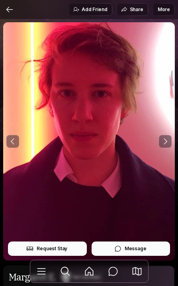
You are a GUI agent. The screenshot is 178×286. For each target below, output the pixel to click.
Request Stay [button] (46, 248)
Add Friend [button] (90, 9)
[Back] (9, 9)
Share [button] (132, 9)
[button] (137, 271)
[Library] (41, 271)
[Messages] (113, 271)
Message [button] (130, 248)
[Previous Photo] (12, 141)
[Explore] (65, 271)
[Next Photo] (165, 141)
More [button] (164, 9)
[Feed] (89, 271)
